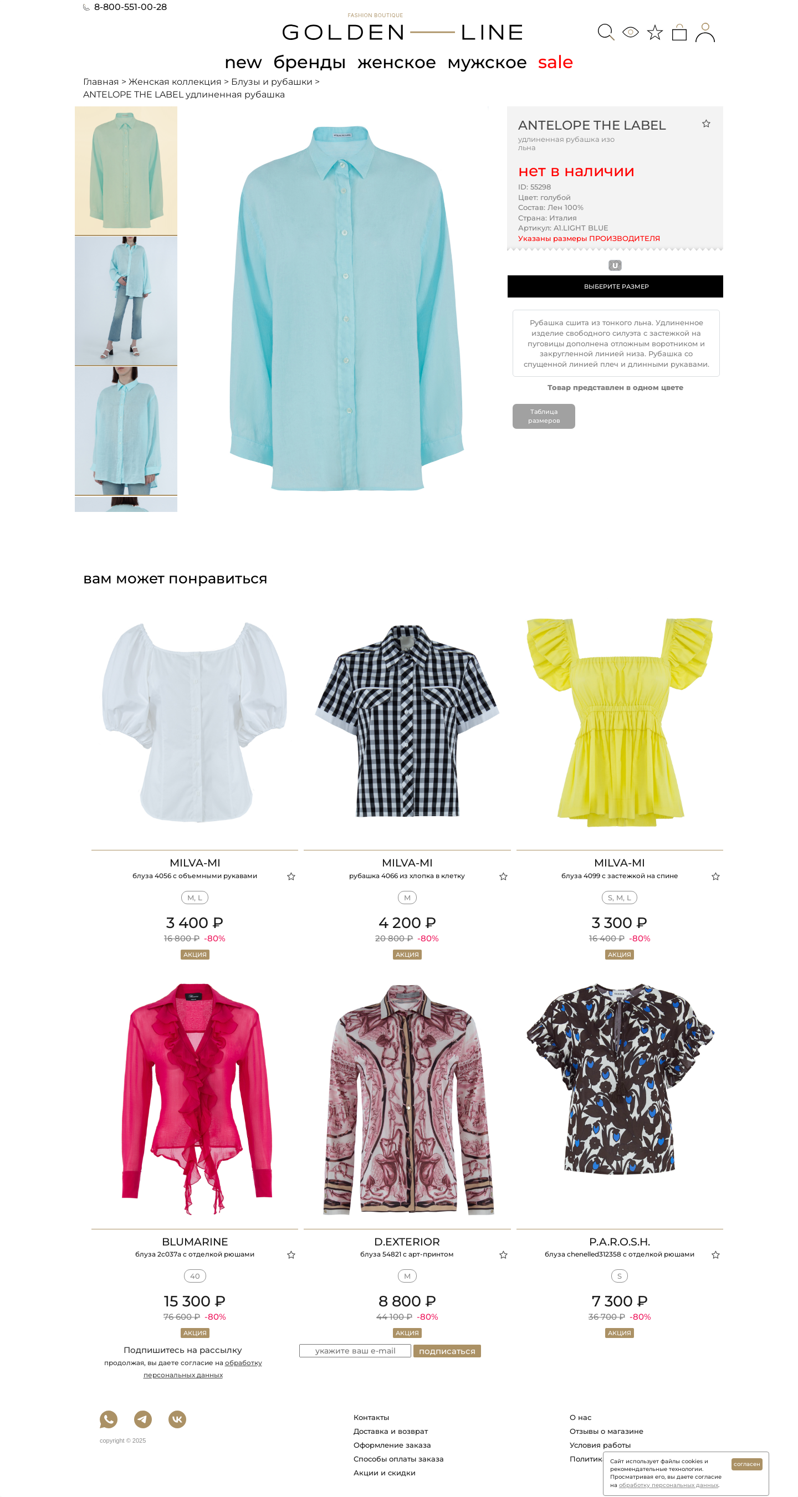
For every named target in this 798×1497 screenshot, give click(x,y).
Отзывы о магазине (606, 1431)
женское (397, 62)
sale (558, 62)
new (242, 62)
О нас (580, 1417)
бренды (309, 62)
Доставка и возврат (391, 1431)
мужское (488, 62)
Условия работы (600, 1444)
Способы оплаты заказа (399, 1458)
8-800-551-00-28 (125, 7)
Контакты (371, 1417)
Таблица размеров (544, 416)
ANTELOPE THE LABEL (592, 125)
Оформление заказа (392, 1444)
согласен (747, 1464)
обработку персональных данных (668, 1485)
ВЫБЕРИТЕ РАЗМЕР (616, 286)
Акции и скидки (385, 1472)
